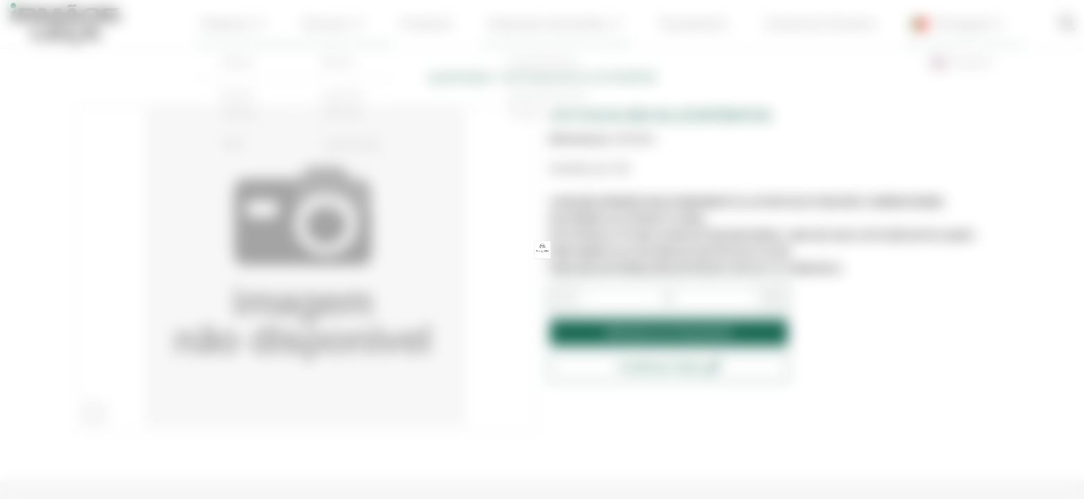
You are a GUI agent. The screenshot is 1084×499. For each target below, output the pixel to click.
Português (914, 24)
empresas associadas (555, 23)
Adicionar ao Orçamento (668, 332)
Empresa (277, 23)
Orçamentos (678, 23)
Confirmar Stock (669, 367)
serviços (362, 23)
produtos (441, 23)
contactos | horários (791, 23)
